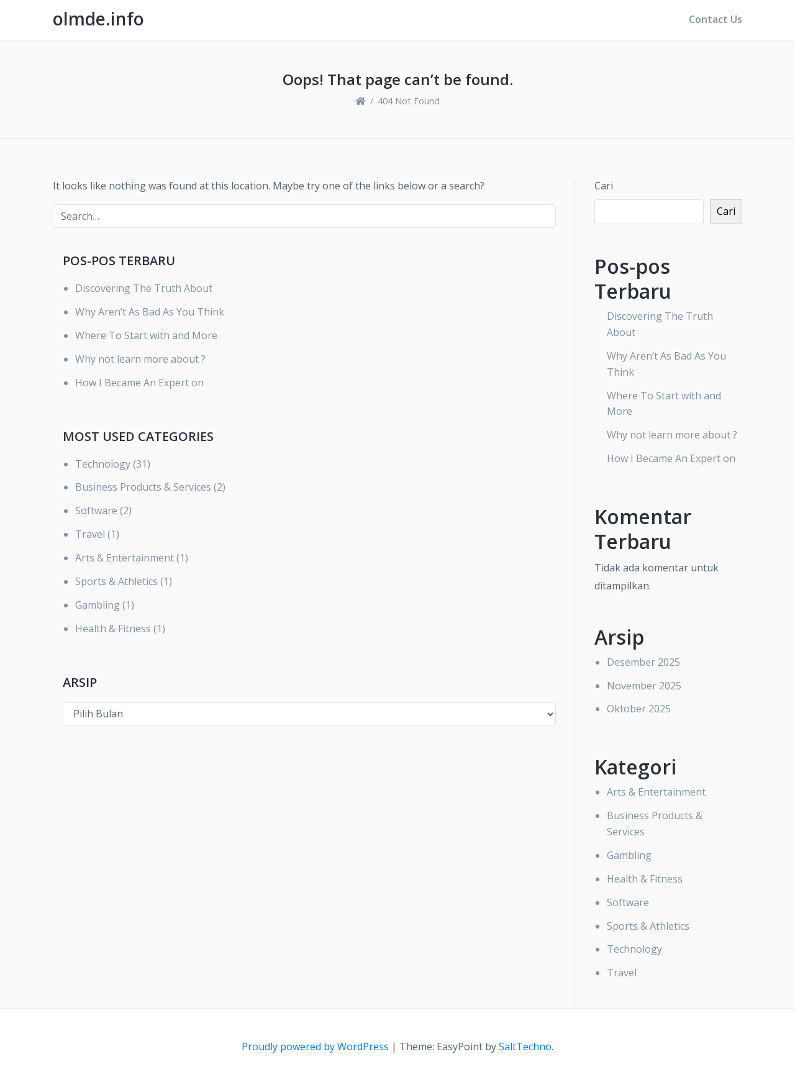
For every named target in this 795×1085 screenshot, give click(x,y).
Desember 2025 (643, 662)
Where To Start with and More (146, 335)
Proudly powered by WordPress (316, 1046)
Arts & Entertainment (124, 558)
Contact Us (715, 19)
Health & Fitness (113, 628)
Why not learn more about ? (140, 359)
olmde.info (98, 18)
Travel (90, 534)
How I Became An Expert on (139, 382)
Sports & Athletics (116, 581)
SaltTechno (525, 1046)
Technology (102, 464)
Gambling (97, 605)
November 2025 (644, 685)
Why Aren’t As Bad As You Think (149, 312)
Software (96, 510)
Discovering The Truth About (143, 288)
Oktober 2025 (639, 708)
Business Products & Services (143, 487)
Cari (603, 186)
